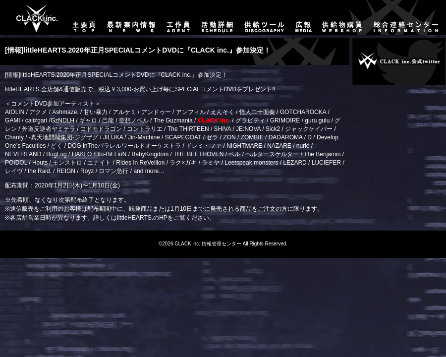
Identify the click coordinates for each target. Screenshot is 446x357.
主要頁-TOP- (32, 17)
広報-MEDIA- (303, 17)
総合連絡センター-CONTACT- (407, 17)
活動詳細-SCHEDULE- (217, 17)
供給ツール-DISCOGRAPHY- (264, 17)
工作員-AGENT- (178, 17)
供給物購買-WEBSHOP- (342, 17)
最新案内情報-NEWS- (132, 17)
